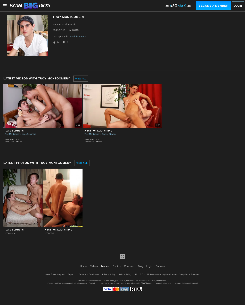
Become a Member (213, 5)
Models (105, 266)
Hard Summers (78, 36)
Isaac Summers (29, 134)
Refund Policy (125, 274)
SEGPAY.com (146, 283)
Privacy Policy (108, 274)
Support (71, 274)
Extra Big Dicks (12, 139)
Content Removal (190, 283)
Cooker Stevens (109, 134)
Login (238, 5)
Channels (129, 266)
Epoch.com (62, 283)
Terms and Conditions (89, 274)
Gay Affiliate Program (54, 274)
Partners (160, 266)
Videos (94, 266)
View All (80, 78)
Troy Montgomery (13, 134)
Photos (117, 266)
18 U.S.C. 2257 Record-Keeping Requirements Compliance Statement (167, 274)
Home (83, 266)
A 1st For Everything (98, 131)
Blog (140, 266)
